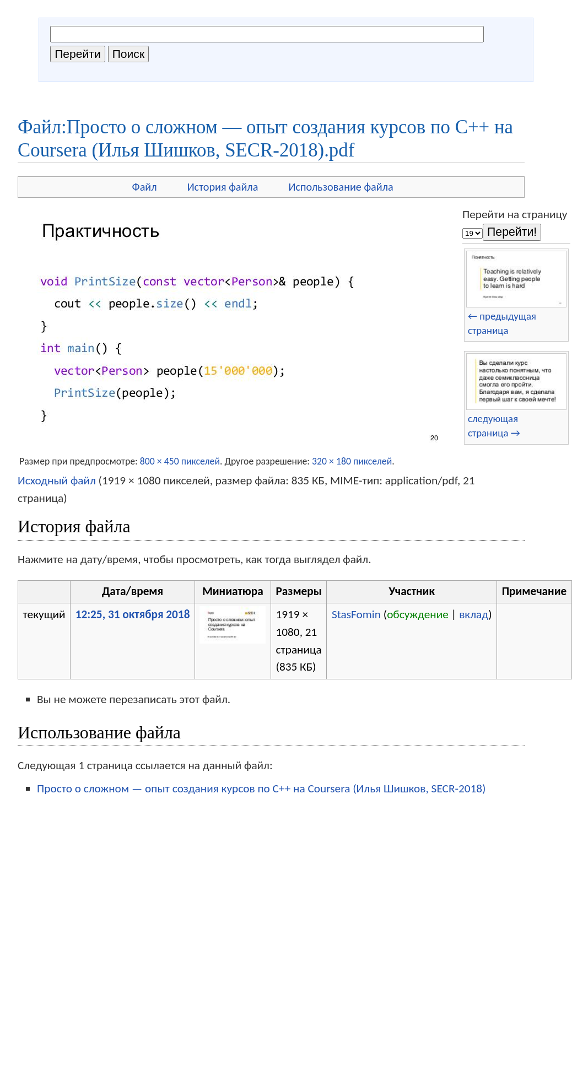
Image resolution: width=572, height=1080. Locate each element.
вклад (473, 614)
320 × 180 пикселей (352, 461)
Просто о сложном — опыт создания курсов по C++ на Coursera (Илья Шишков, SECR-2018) (261, 788)
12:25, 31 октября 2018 (132, 614)
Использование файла (340, 186)
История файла (222, 186)
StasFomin (356, 614)
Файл (144, 186)
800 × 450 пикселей (180, 461)
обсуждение (418, 614)
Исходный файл (57, 480)
